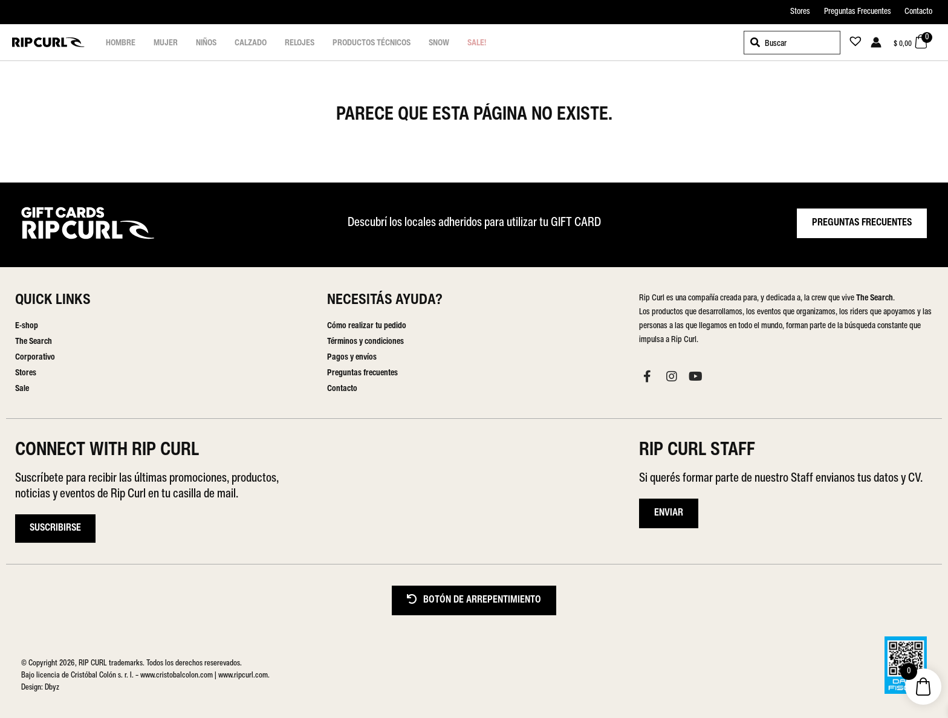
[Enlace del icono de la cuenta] (876, 42)
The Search (33, 341)
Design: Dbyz (40, 687)
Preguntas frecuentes (362, 373)
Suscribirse (55, 528)
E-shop (26, 326)
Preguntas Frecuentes (857, 11)
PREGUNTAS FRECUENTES (862, 223)
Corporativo (35, 357)
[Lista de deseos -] (852, 43)
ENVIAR (668, 513)
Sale (22, 388)
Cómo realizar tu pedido (366, 326)
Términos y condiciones (365, 341)
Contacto (918, 11)
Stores (800, 11)
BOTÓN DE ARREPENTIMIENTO (474, 600)
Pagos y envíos (352, 357)
